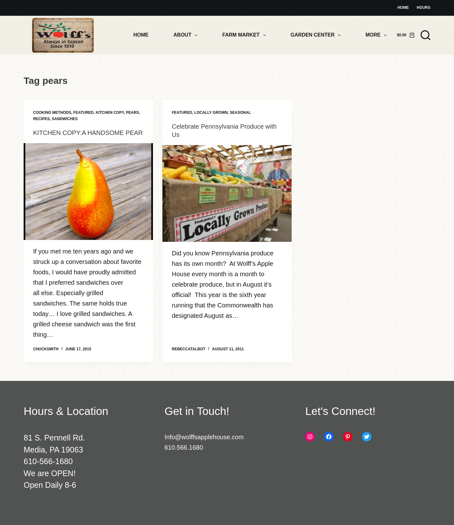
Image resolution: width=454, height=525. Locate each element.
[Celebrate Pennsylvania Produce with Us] (227, 193)
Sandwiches (65, 119)
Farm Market (245, 35)
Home (403, 7)
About (186, 35)
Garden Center (317, 35)
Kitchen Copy (110, 112)
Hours (423, 7)
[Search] (425, 35)
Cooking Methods (52, 112)
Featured (83, 112)
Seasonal (240, 112)
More (377, 35)
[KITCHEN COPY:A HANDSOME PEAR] (88, 191)
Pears (132, 112)
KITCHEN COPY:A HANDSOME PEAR (88, 132)
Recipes (41, 119)
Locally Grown (211, 112)
